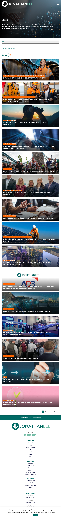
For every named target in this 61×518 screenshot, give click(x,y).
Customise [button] (28, 515)
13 (54, 411)
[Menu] (58, 4)
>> (57, 411)
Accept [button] (35, 515)
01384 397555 (30, 497)
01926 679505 (30, 502)
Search (4, 55)
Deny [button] (41, 515)
